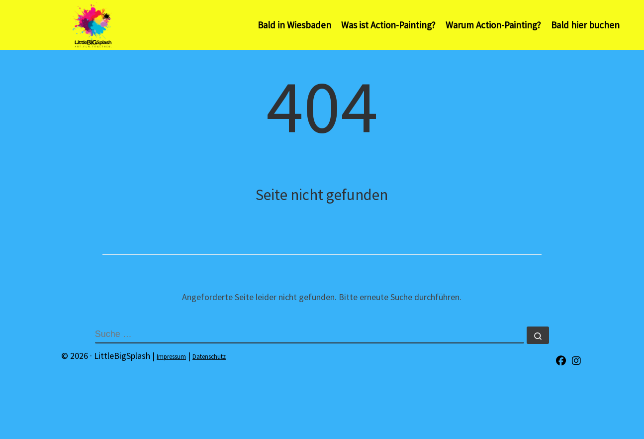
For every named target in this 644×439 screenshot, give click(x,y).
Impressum (171, 356)
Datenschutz (209, 356)
